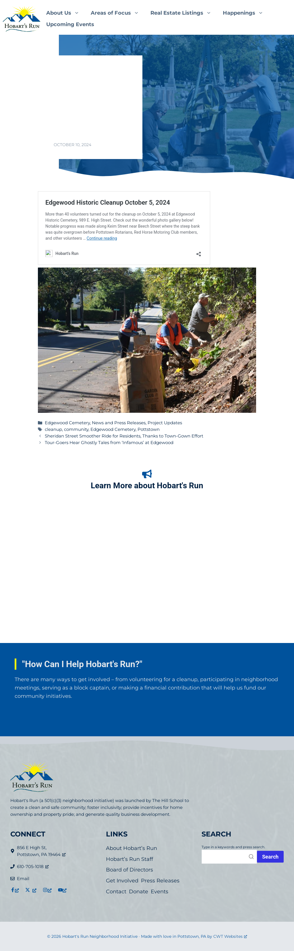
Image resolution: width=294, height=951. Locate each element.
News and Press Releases (119, 422)
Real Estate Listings (183, 13)
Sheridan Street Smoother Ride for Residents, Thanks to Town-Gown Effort (124, 436)
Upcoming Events (70, 24)
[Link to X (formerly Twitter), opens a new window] (30, 889)
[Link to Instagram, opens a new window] (47, 889)
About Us (65, 13)
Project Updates (165, 422)
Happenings (246, 13)
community (76, 429)
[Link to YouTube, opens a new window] (62, 889)
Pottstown (149, 429)
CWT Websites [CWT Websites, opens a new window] (230, 936)
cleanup (53, 429)
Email (23, 878)
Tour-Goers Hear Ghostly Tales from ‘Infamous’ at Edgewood (109, 442)
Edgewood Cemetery (67, 422)
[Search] (229, 857)
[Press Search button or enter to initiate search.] (270, 857)
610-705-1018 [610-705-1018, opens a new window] (33, 866)
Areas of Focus (118, 13)
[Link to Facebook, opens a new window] (14, 889)
